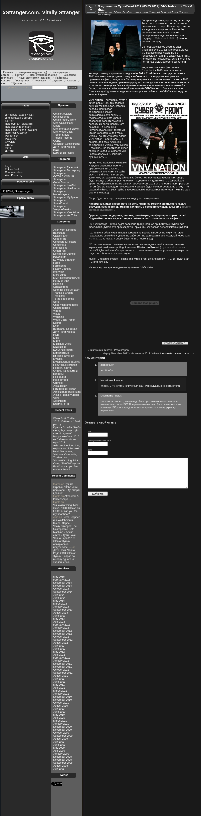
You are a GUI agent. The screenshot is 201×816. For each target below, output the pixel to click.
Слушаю (57, 80)
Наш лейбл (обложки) (18, 126)
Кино (56, 337)
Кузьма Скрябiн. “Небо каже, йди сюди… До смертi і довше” (66, 430)
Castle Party (60, 235)
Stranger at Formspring (66, 170)
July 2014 (58, 594)
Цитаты (17, 83)
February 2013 (61, 624)
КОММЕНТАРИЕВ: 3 (174, 343)
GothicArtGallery (62, 113)
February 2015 (61, 579)
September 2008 (62, 762)
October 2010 (61, 702)
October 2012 (61, 636)
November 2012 (62, 633)
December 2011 (62, 663)
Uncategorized (61, 307)
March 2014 (60, 603)
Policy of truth (61, 280)
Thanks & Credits (63, 292)
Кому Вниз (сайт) (63, 152)
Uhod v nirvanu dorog (65, 304)
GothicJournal (61, 116)
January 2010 (61, 723)
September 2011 (62, 672)
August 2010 (60, 705)
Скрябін (58, 382)
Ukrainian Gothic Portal (66, 143)
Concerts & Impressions (60, 246)
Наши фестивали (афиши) (34, 77)
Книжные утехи (62, 343)
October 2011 (61, 669)
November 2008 (62, 759)
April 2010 (59, 717)
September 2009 (62, 735)
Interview (58, 271)
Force (56, 262)
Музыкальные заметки (66, 361)
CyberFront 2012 (165, 38)
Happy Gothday (62, 268)
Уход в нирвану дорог (66, 394)
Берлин (57, 322)
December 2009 (62, 726)
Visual (56, 313)
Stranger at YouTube (65, 215)
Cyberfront (148, 70)
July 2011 (58, 678)
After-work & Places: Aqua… (66, 498)
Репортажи (22, 80)
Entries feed (12, 169)
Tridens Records (62, 137)
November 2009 (62, 729)
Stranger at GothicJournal (61, 181)
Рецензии (40, 80)
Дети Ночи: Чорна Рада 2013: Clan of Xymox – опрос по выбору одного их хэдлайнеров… (64, 556)
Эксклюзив (59, 400)
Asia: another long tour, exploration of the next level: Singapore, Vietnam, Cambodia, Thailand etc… (66, 451)
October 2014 (61, 588)
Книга (56, 340)
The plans (59, 295)
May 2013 (59, 618)
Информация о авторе (18, 117)
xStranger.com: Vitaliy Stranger (41, 12)
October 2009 (61, 732)
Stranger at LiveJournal (66, 188)
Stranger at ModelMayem (61, 193)
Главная (8, 72)
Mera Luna (59, 274)
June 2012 (59, 648)
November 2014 (62, 585)
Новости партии (62, 367)
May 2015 (59, 576)
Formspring (59, 265)
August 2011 (60, 675)
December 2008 (62, 756)
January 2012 (61, 660)
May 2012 (59, 651)
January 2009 (61, 753)
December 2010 (62, 696)
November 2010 (62, 699)
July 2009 (58, 741)
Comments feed (14, 172)
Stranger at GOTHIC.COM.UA (63, 175)
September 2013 (62, 609)
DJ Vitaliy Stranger (64, 259)
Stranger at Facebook (65, 167)
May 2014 (59, 600)
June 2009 (59, 744)
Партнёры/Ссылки (16, 132)
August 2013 (60, 612)
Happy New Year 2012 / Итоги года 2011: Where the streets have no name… (148, 353)
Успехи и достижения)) (67, 391)
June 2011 (59, 681)
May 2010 (59, 714)
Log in (8, 166)
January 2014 (61, 606)
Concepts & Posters (64, 241)
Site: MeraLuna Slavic (65, 128)
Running (58, 283)
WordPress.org (13, 175)
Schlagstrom (60, 286)
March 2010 (60, 720)
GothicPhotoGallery (64, 119)
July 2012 (58, 645)
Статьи (71, 80)
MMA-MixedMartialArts (66, 277)
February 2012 (61, 657)
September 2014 (62, 591)
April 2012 (59, 654)
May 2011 (59, 684)
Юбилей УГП (61, 403)
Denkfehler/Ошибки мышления (64, 255)
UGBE (57, 140)
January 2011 (61, 693)
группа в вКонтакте (172, 247)
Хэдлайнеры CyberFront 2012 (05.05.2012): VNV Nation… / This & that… (145, 7)
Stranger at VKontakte (66, 212)
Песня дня (59, 376)
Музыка (57, 358)
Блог (56, 325)
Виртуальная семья (65, 328)
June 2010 (59, 711)
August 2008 (60, 765)
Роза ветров (60, 379)
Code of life (59, 238)
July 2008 (58, 768)
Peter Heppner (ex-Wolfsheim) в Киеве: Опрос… (66, 520)
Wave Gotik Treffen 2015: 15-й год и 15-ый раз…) (66, 421)
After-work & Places (64, 229)
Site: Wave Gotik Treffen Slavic (62, 133)
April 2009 (59, 750)
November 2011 (62, 666)
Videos (57, 310)
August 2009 (60, 738)
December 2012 (62, 630)
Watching (58, 316)
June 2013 (59, 615)
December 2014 (62, 582)
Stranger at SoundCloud (60, 202)
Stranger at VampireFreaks (62, 208)
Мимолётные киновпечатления (63, 354)
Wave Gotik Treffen (64, 319)
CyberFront (59, 250)
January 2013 (61, 627)
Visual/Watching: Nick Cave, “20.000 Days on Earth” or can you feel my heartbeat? (66, 465)
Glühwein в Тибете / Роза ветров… (109, 349)
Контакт (19, 75)
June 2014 (59, 597)
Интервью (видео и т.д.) (33, 72)
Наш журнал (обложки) (43, 75)
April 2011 (59, 687)
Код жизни (59, 346)
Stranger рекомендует (66, 289)
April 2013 (59, 621)
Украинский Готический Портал (64, 387)
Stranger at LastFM (64, 185)
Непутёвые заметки (65, 364)
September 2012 (62, 639)
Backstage (59, 232)
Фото (4, 83)
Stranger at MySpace (65, 197)
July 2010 (58, 708)
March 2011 (60, 690)
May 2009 (59, 747)
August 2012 (60, 642)
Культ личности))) (63, 349)
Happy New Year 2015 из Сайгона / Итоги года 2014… (66, 439)
